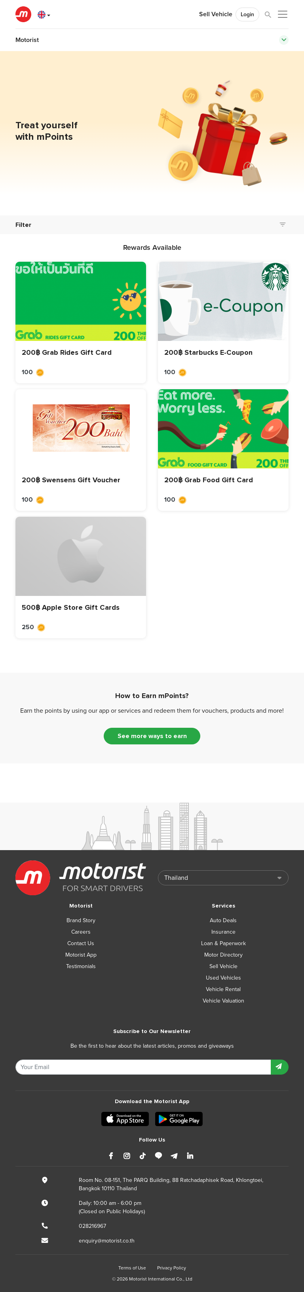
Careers (81, 932)
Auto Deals (223, 920)
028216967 (92, 1226)
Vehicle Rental (223, 989)
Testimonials (81, 966)
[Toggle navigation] (284, 40)
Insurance (223, 932)
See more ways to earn (152, 736)
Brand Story (80, 920)
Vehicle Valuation (223, 1000)
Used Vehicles (223, 977)
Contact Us (80, 943)
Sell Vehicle (215, 14)
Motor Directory (223, 954)
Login (247, 14)
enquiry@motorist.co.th (107, 1240)
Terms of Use (132, 1268)
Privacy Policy (171, 1268)
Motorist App (81, 954)
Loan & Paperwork (223, 943)
